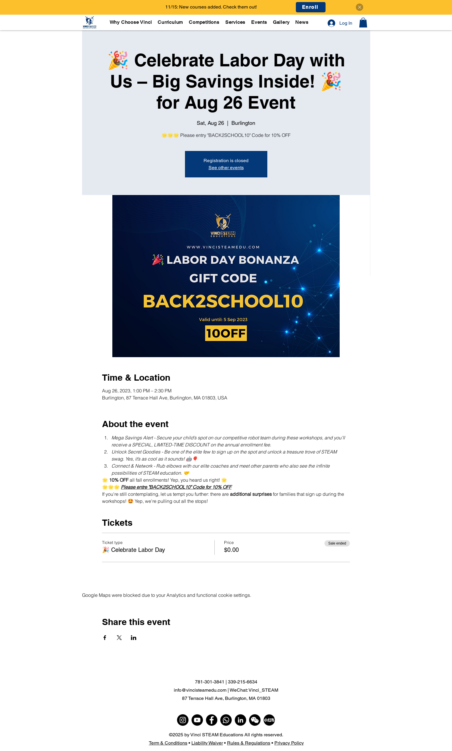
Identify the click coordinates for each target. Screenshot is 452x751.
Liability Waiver (207, 743)
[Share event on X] (119, 637)
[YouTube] (197, 720)
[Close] (359, 7)
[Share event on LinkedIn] (133, 637)
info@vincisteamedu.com (200, 690)
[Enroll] (311, 7)
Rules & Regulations (248, 743)
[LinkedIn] (240, 720)
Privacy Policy (289, 743)
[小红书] (269, 720)
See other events (226, 167)
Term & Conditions (168, 743)
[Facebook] (211, 720)
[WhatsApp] (226, 720)
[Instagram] (183, 720)
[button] (170, 22)
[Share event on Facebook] (105, 637)
